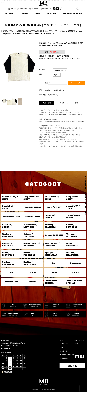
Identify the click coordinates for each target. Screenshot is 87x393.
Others (32, 282)
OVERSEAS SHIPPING (72, 13)
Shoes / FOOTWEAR (8, 254)
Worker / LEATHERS (7, 236)
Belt (54, 264)
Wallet (32, 273)
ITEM (61, 341)
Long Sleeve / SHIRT (73, 198)
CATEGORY (10, 13)
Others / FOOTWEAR (29, 254)
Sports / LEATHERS (71, 226)
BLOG (37, 13)
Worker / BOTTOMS (71, 236)
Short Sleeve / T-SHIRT (10, 198)
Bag (11, 273)
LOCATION (51, 13)
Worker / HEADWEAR (72, 254)
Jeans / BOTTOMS (54, 236)
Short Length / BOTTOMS (52, 245)
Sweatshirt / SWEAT (8, 208)
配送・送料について (50, 95)
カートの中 (34, 9)
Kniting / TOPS (32, 217)
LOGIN (76, 344)
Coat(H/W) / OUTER (50, 217)
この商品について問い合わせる (54, 91)
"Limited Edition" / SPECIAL (75, 282)
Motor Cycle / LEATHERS (30, 226)
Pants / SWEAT (54, 208)
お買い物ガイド (46, 9)
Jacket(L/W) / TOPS (73, 208)
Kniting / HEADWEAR (29, 264)
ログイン (13, 9)
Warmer (75, 273)
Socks (54, 273)
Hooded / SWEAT (33, 208)
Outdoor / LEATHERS (28, 236)
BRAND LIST (64, 344)
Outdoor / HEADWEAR (8, 264)
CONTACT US (64, 359)
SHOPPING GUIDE (80, 341)
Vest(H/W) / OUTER (7, 226)
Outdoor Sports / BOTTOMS (31, 245)
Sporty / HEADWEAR (51, 254)
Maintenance (11, 282)
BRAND (24, 13)
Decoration (75, 264)
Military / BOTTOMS (7, 245)
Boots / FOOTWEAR (72, 245)
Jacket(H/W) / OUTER (73, 217)
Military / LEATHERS (50, 226)
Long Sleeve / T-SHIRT (31, 198)
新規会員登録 (23, 9)
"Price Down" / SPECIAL (52, 282)
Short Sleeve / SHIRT (52, 198)
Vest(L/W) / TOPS (11, 217)
